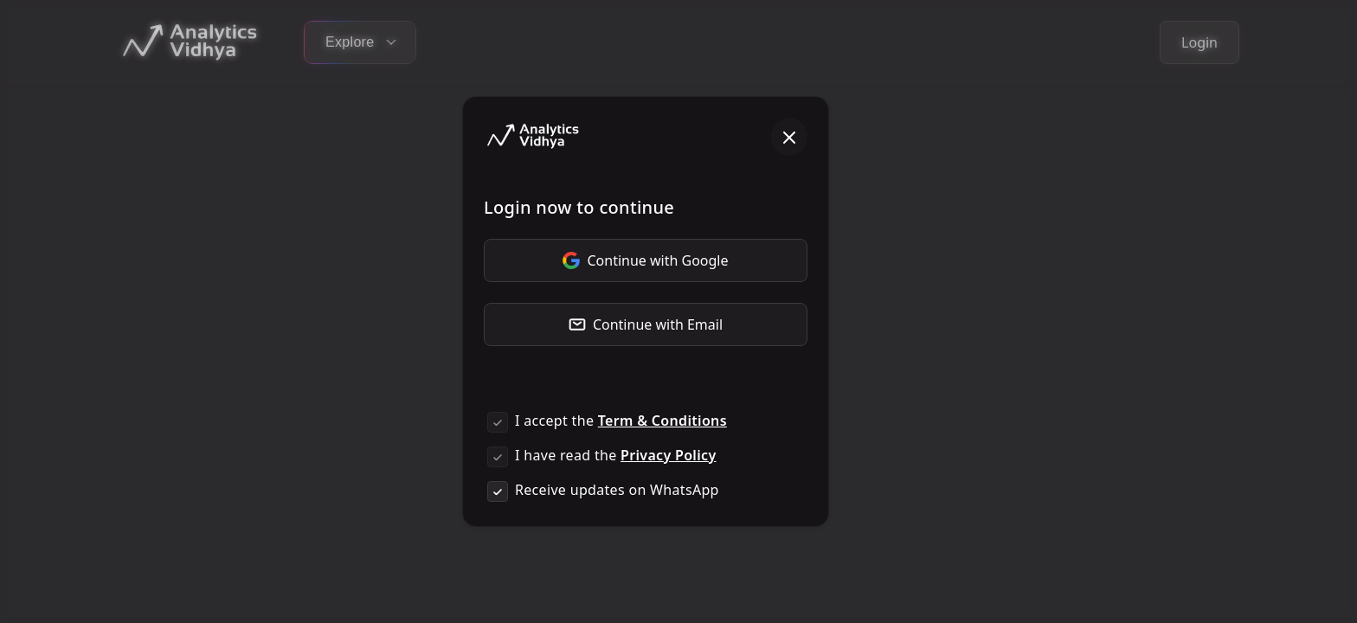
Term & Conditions (662, 420)
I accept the (621, 420)
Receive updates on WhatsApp (617, 489)
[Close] (789, 137)
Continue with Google (645, 260)
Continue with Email (646, 324)
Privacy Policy (668, 455)
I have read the (615, 455)
